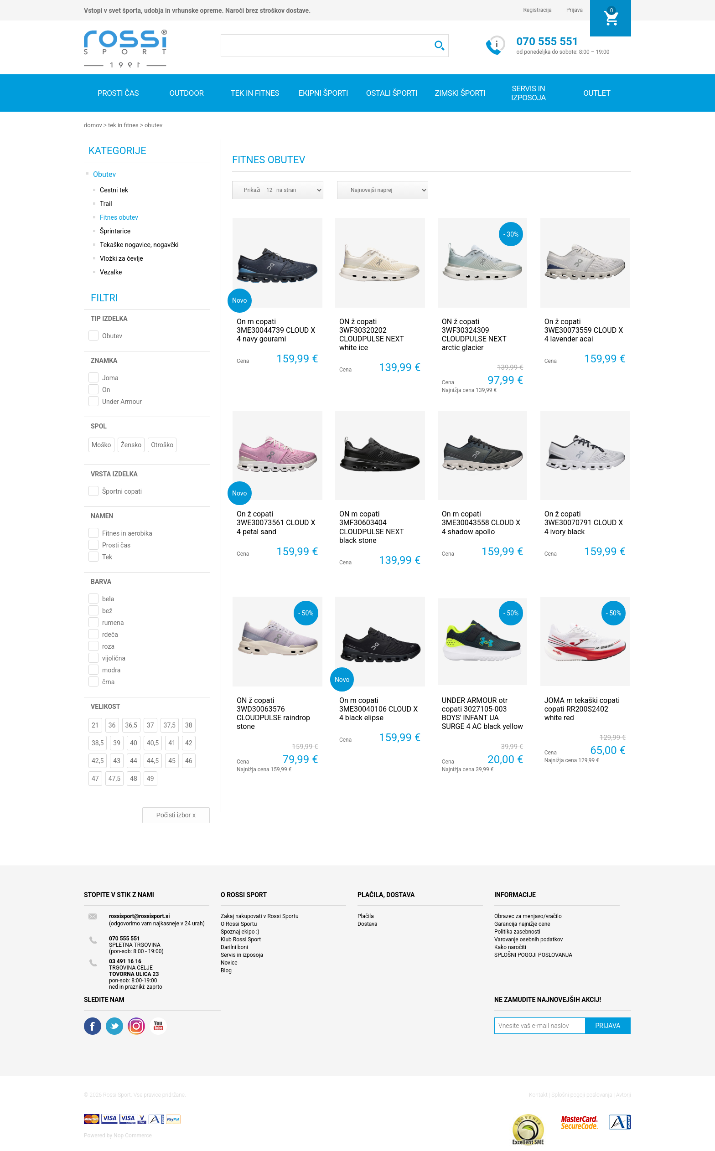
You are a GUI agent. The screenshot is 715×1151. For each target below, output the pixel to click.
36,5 (131, 724)
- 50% (305, 612)
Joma (110, 377)
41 (172, 742)
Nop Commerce (133, 1135)
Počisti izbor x (176, 814)
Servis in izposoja (242, 954)
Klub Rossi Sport (241, 939)
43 (116, 760)
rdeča (110, 634)
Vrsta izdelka (114, 473)
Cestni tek (114, 189)
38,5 (98, 742)
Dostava (368, 923)
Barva (101, 581)
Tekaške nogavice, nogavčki (139, 244)
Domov (93, 125)
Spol (99, 425)
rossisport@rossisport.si (139, 916)
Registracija (537, 10)
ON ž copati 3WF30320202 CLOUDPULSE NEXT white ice (371, 334)
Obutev (153, 125)
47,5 (114, 778)
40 (133, 742)
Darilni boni (234, 947)
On (106, 389)
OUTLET (597, 93)
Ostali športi (391, 93)
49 (150, 778)
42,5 (98, 760)
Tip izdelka (109, 318)
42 (188, 742)
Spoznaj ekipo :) (240, 931)
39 (116, 742)
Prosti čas (118, 93)
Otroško (162, 444)
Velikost (105, 706)
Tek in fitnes (255, 93)
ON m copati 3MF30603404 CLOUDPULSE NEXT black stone (371, 526)
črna (108, 681)
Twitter (114, 1025)
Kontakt (538, 1094)
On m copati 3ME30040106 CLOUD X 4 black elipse (378, 709)
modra (111, 669)
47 (95, 778)
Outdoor (186, 93)
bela (108, 598)
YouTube (158, 1025)
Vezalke (111, 271)
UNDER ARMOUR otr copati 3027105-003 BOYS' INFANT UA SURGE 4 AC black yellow (482, 713)
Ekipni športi (323, 93)
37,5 (170, 724)
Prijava (574, 10)
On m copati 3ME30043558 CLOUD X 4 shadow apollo (481, 522)
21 (95, 724)
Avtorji (623, 1094)
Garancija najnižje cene (522, 923)
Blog (226, 970)
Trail (106, 203)
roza (108, 646)
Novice (229, 962)
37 (150, 724)
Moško (101, 444)
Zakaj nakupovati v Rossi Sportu (260, 916)
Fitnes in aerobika (127, 533)
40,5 (153, 742)
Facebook (92, 1025)
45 (172, 760)
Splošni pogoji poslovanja (581, 1094)
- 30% (510, 233)
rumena (113, 622)
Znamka (104, 360)
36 (112, 724)
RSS (136, 1025)
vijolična (113, 657)
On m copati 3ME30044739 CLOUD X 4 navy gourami (276, 330)
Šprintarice (115, 230)
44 (133, 760)
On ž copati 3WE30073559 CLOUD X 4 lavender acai (583, 330)
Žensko (131, 444)
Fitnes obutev (119, 217)
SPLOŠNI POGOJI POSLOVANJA (533, 954)
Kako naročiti (510, 947)
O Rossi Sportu (239, 923)
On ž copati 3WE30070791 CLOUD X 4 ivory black (583, 522)
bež (107, 610)
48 (133, 778)
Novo (239, 299)
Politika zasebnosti (517, 931)
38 (188, 724)
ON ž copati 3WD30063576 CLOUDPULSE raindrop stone (273, 713)
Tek (107, 556)
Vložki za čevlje (121, 258)
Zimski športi (460, 93)
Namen (102, 515)
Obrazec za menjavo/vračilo (528, 916)
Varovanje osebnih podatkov (528, 939)
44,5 (153, 760)
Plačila (366, 916)
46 (188, 760)
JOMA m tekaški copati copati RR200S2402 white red (582, 709)
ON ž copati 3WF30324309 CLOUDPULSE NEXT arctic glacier (474, 334)
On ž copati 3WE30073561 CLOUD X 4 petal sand (276, 522)
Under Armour (122, 401)
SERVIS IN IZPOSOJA (528, 93)
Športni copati (122, 491)
